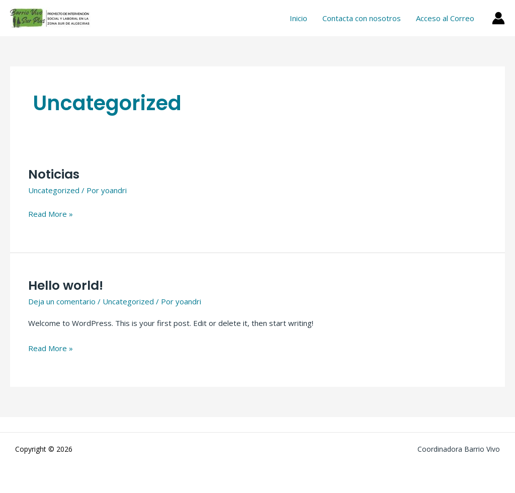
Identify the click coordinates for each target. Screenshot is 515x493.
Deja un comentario (62, 301)
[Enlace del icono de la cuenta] (498, 18)
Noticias (53, 174)
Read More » (50, 213)
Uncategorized (53, 190)
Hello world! (65, 285)
